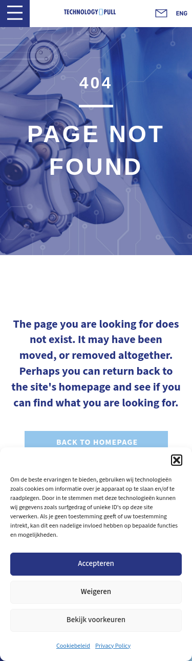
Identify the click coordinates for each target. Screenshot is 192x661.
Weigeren (96, 591)
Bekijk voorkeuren (96, 619)
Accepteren (96, 563)
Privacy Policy (113, 646)
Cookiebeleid (73, 646)
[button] (177, 460)
